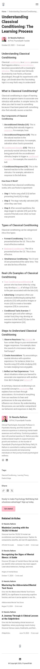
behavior (27, 380)
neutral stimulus (26, 65)
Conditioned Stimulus (13, 148)
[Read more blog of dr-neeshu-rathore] (16, 39)
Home (4, 12)
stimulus (5, 71)
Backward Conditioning (14, 249)
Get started (8, 509)
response (8, 130)
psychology (24, 389)
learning (27, 62)
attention (29, 339)
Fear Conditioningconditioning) (17, 282)
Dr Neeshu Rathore (9, 524)
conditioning (15, 62)
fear (18, 287)
